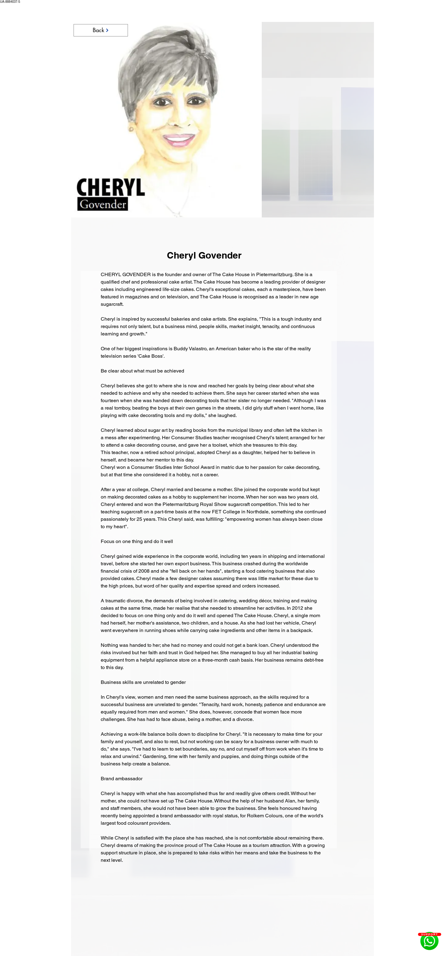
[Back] (101, 30)
